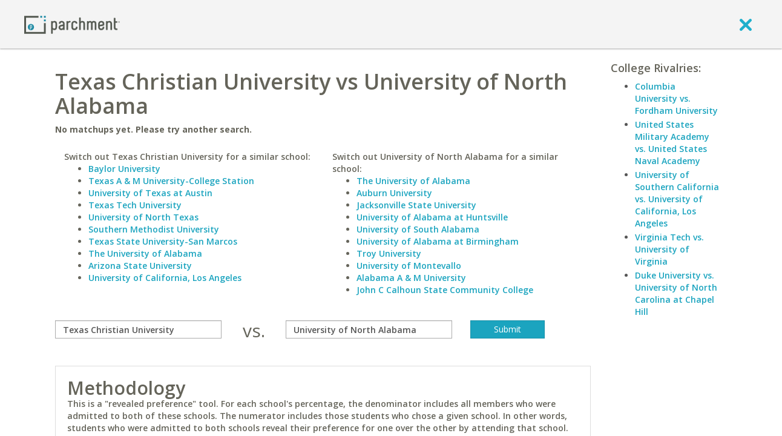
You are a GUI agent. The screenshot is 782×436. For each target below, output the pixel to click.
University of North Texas (143, 217)
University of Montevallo (408, 265)
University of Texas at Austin (150, 193)
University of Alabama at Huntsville (432, 217)
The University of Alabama (145, 253)
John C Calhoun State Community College (444, 290)
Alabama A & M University (411, 277)
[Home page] (72, 24)
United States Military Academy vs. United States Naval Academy (672, 143)
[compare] (138, 329)
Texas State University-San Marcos (162, 241)
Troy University (388, 253)
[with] (369, 329)
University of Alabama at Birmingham (437, 241)
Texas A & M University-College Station (171, 181)
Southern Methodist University (153, 229)
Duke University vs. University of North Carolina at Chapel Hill (676, 293)
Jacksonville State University (416, 205)
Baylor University (124, 168)
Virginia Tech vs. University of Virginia (669, 249)
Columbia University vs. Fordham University (676, 98)
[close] (746, 24)
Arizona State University (140, 265)
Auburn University (394, 193)
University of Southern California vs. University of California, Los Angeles (677, 199)
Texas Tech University (135, 205)
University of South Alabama (417, 229)
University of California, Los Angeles (165, 277)
